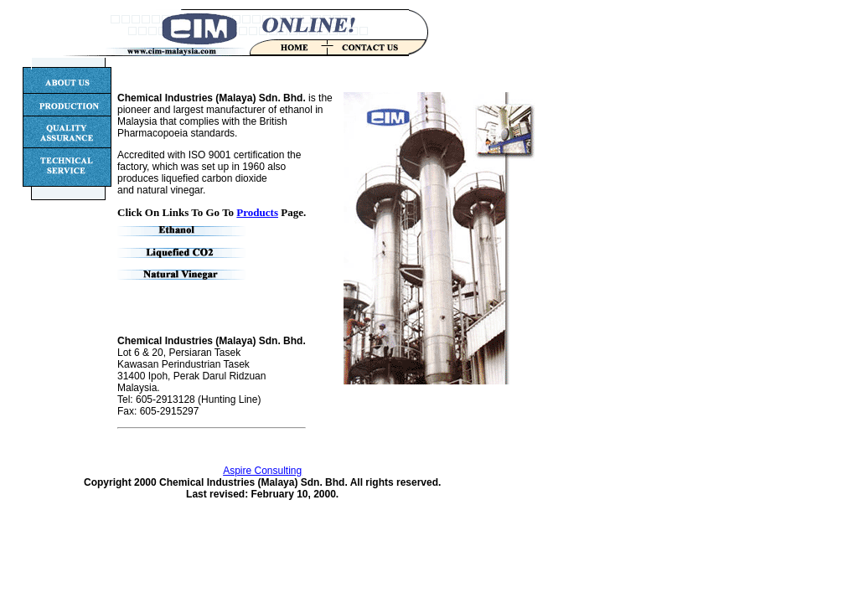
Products (257, 212)
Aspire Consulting (262, 471)
